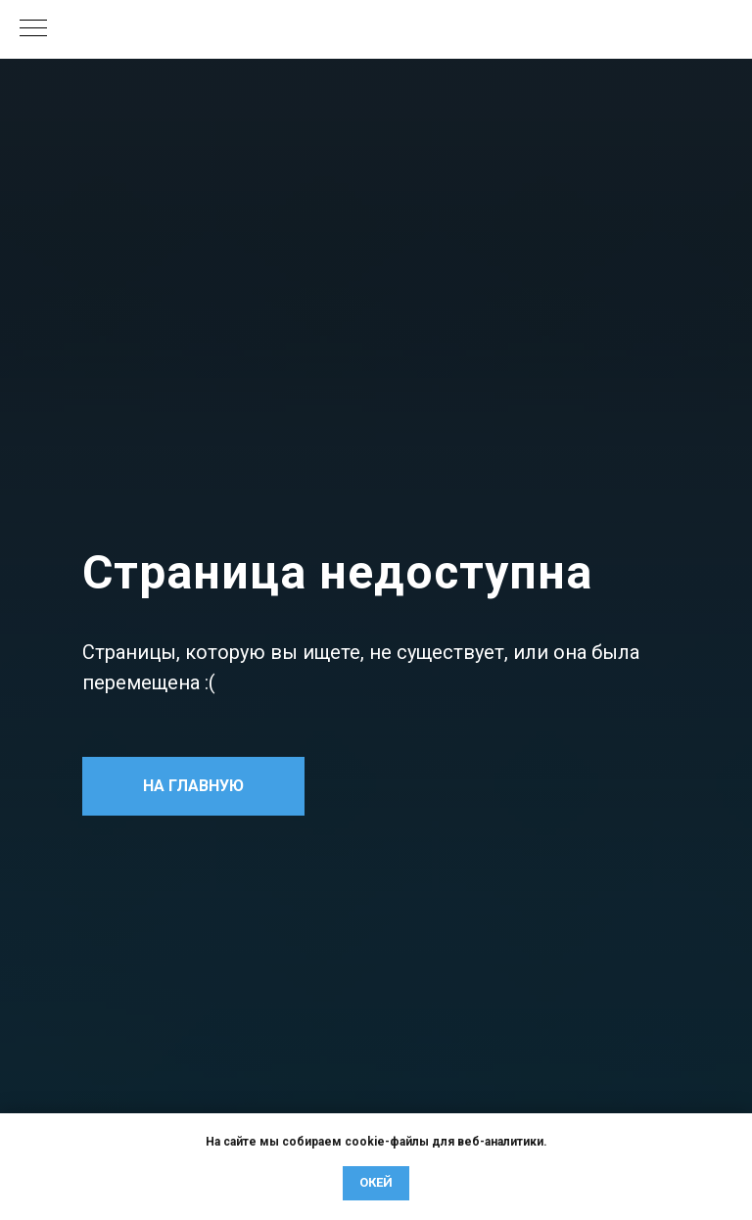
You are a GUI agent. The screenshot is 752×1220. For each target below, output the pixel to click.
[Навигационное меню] (33, 29)
